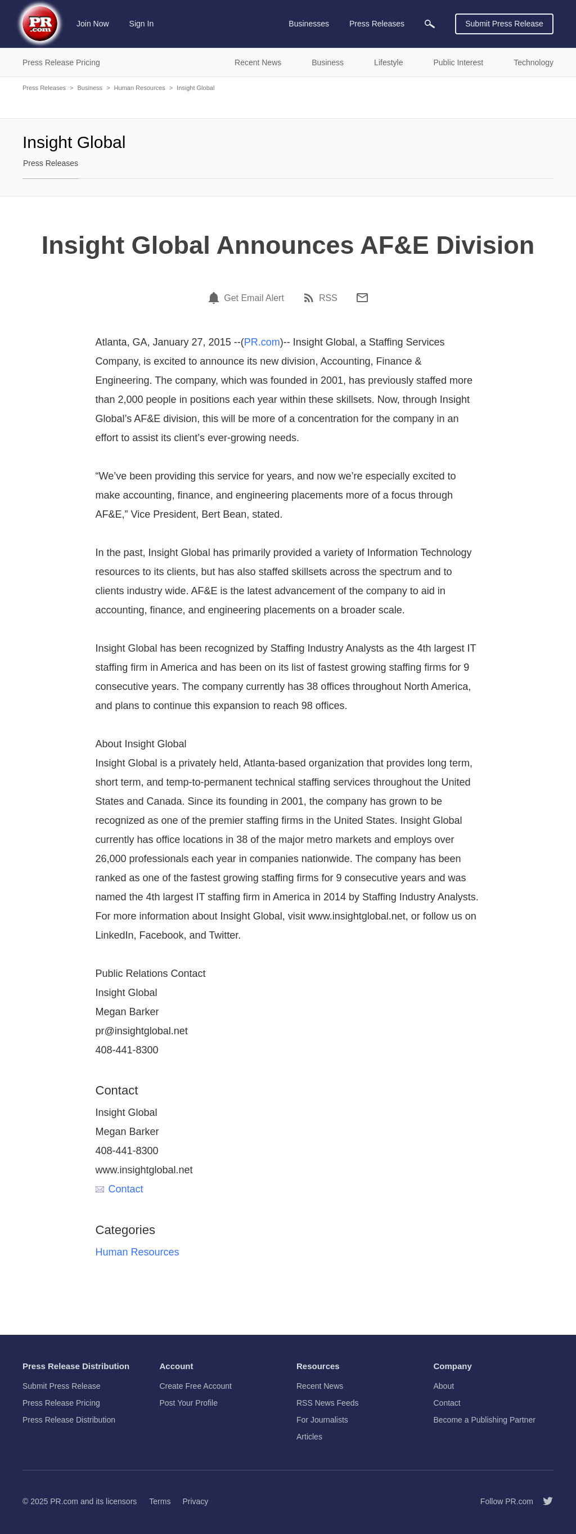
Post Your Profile (189, 1402)
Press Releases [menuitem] (376, 23)
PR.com (262, 342)
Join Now (92, 23)
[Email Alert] (215, 297)
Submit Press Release (504, 23)
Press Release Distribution (68, 1419)
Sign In (141, 23)
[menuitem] (430, 24)
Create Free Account (196, 1386)
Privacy (195, 1501)
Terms (159, 1501)
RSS (328, 298)
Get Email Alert (254, 298)
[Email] (362, 297)
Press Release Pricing (61, 1402)
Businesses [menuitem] (309, 23)
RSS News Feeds (327, 1402)
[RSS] (310, 297)
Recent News (319, 1386)
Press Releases (44, 87)
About (444, 1386)
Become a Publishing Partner (485, 1419)
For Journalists (322, 1419)
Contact (119, 1189)
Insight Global (195, 87)
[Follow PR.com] (543, 1501)
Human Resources (139, 87)
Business (89, 87)
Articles (309, 1436)
